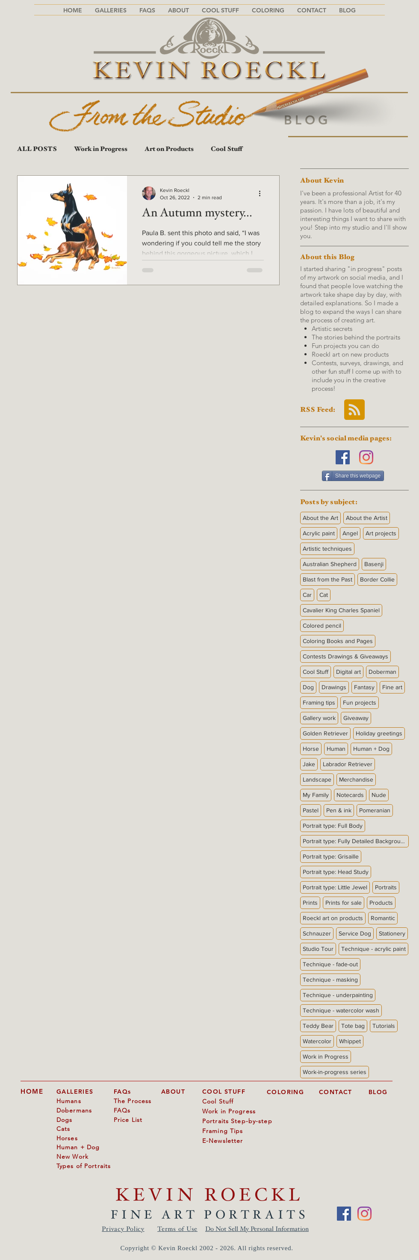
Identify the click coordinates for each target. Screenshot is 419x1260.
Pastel (311, 810)
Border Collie (377, 579)
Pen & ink (338, 810)
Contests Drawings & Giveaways (345, 656)
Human (336, 748)
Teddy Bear (318, 1025)
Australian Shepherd (330, 564)
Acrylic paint (319, 533)
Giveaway (356, 717)
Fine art (392, 687)
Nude (379, 794)
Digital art (348, 671)
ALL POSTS (37, 149)
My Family (316, 794)
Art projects (381, 533)
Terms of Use (177, 1229)
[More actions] (262, 193)
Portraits (386, 887)
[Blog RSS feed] (354, 410)
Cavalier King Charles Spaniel (341, 610)
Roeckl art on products (333, 918)
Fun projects (359, 702)
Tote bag (353, 1025)
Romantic (383, 918)
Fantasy (364, 687)
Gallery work (319, 717)
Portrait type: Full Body (333, 825)
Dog (308, 687)
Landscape (317, 779)
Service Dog (355, 933)
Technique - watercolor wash (341, 1010)
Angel (350, 533)
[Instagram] (366, 457)
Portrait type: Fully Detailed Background (355, 841)
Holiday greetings (379, 733)
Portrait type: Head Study (336, 871)
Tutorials (383, 1025)
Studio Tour (318, 948)
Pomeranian (374, 810)
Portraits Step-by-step (237, 1121)
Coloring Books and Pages (338, 640)
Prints (310, 902)
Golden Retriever (325, 733)
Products (381, 902)
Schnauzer (317, 933)
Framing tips (319, 702)
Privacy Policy (123, 1229)
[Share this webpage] (353, 476)
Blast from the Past (327, 579)
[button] (147, 10)
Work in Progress (100, 149)
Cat (323, 594)
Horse (311, 748)
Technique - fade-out (330, 964)
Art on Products (169, 149)
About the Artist (366, 517)
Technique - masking (330, 979)
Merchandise (356, 779)
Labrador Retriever (347, 764)
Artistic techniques (327, 548)
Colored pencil (322, 625)
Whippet (350, 1041)
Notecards (350, 794)
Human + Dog (371, 748)
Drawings (334, 687)
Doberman (382, 671)
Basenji (374, 564)
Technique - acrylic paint (373, 948)
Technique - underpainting (338, 994)
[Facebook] (343, 457)
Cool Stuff (226, 149)
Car (307, 594)
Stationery (392, 933)
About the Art (320, 517)
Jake (309, 764)
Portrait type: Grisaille (331, 856)
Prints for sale (343, 902)
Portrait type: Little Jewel (335, 887)
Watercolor (317, 1041)
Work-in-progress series (334, 1071)
